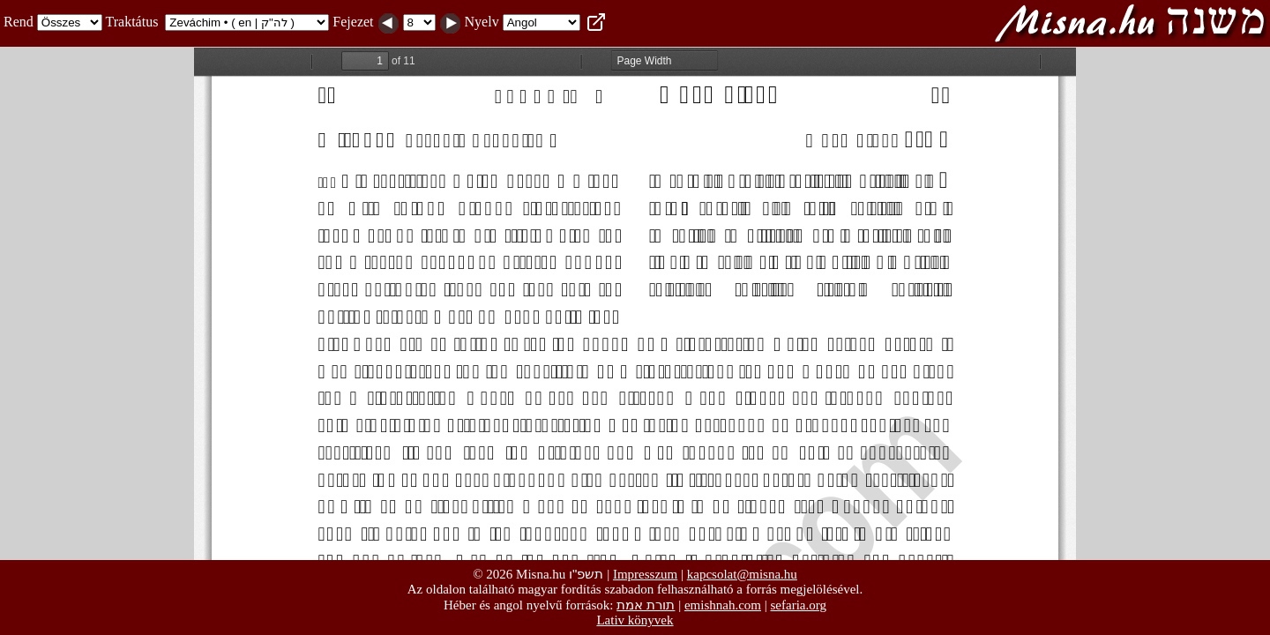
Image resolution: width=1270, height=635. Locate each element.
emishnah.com (722, 605)
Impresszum (645, 574)
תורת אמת (645, 604)
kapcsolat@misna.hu (742, 574)
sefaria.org (798, 605)
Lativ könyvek (634, 620)
